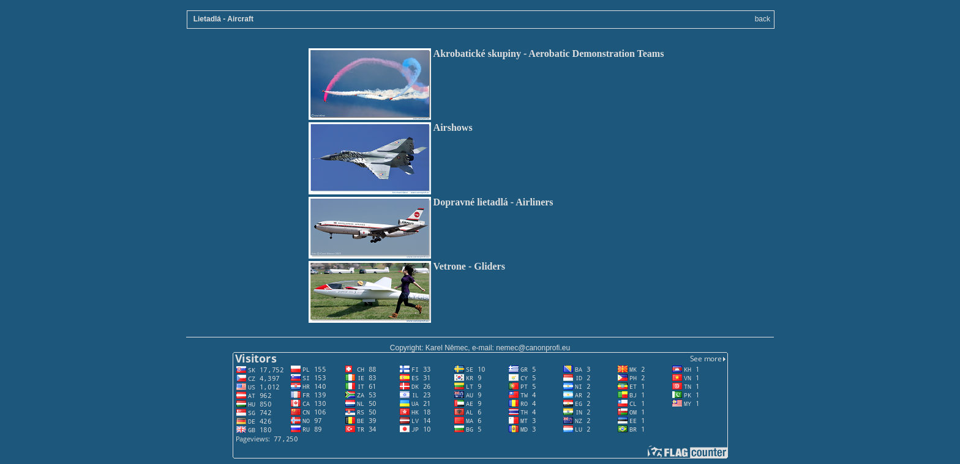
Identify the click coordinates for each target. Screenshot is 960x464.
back (762, 19)
